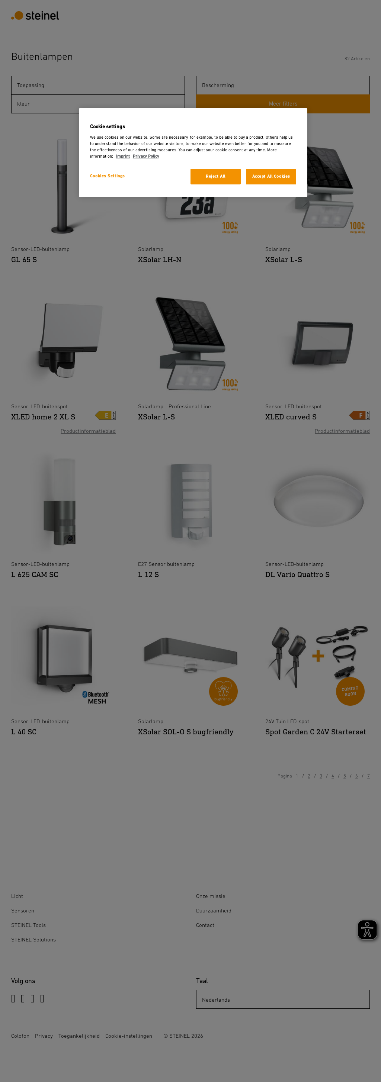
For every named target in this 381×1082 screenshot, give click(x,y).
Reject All (215, 176)
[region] (193, 152)
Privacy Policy (146, 156)
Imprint (123, 156)
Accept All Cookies (271, 176)
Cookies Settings (107, 176)
